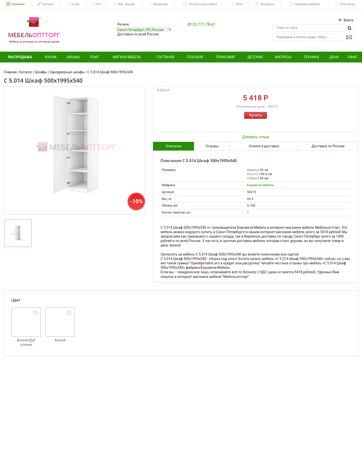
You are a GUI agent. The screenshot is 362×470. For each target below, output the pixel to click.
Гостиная (165, 57)
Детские (255, 57)
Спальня (195, 57)
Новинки (15, 4)
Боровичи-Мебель (260, 185)
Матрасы (283, 57)
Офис (353, 57)
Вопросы (264, 4)
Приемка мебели (304, 4)
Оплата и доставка (200, 4)
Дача (334, 57)
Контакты (345, 4)
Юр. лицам (123, 4)
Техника (311, 57)
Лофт (94, 57)
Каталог (45, 4)
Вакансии (158, 4)
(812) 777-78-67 (201, 24)
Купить (255, 115)
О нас (73, 4)
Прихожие (225, 57)
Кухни (51, 57)
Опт (95, 4)
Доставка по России (328, 146)
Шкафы (73, 57)
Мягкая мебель (127, 57)
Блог (237, 4)
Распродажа (20, 57)
